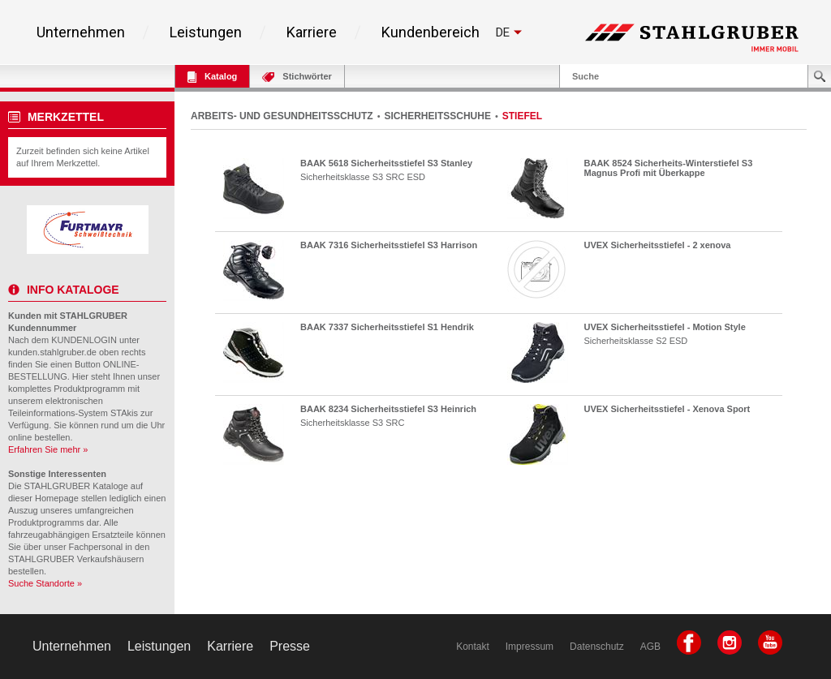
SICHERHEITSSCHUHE (438, 116)
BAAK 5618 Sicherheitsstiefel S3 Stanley (386, 163)
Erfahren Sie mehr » (48, 449)
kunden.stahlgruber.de (52, 352)
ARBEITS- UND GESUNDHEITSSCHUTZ (282, 116)
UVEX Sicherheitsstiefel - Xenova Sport (667, 409)
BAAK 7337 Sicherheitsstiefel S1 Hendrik (387, 327)
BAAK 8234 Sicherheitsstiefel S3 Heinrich (388, 409)
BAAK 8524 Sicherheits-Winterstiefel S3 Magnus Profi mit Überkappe (668, 168)
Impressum (529, 646)
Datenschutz (597, 646)
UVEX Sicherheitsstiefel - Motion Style (665, 327)
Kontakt (472, 646)
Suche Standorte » (45, 583)
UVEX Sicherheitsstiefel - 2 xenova (657, 245)
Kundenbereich (430, 32)
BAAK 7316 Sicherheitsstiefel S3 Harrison (388, 245)
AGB (650, 646)
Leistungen (206, 32)
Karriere (311, 32)
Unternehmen (81, 32)
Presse (289, 646)
